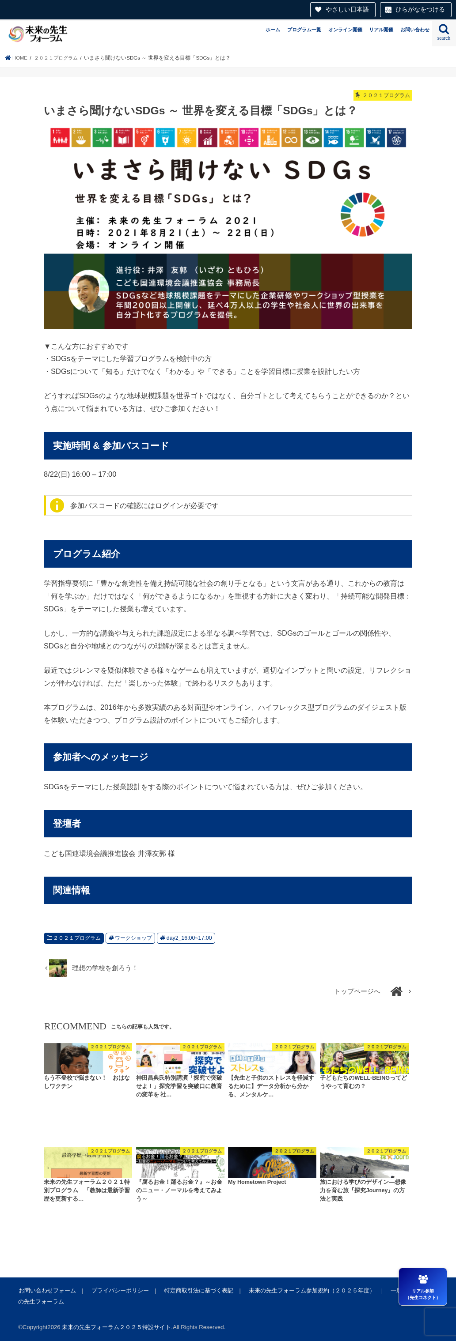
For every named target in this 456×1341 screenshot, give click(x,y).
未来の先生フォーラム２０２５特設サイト (116, 1327)
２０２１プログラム (77, 938)
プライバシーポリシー (119, 1290)
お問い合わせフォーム (47, 1290)
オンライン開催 (345, 29)
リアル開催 (381, 29)
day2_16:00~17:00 (189, 938)
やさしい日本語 (347, 9)
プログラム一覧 (304, 29)
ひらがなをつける (420, 9)
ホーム (273, 29)
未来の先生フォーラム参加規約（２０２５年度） (310, 1290)
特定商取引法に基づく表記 (197, 1290)
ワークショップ (133, 938)
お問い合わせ (414, 29)
